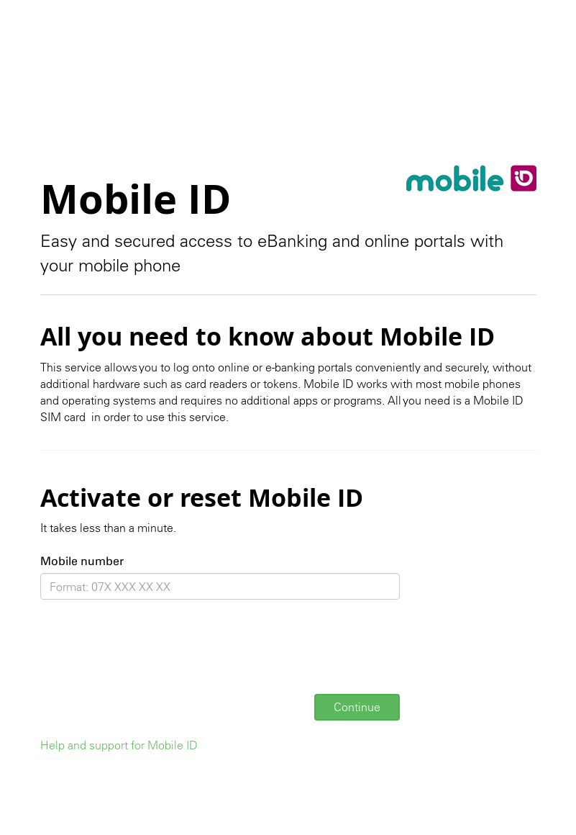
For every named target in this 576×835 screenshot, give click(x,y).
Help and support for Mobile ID (119, 745)
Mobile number (82, 561)
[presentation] (149, 655)
